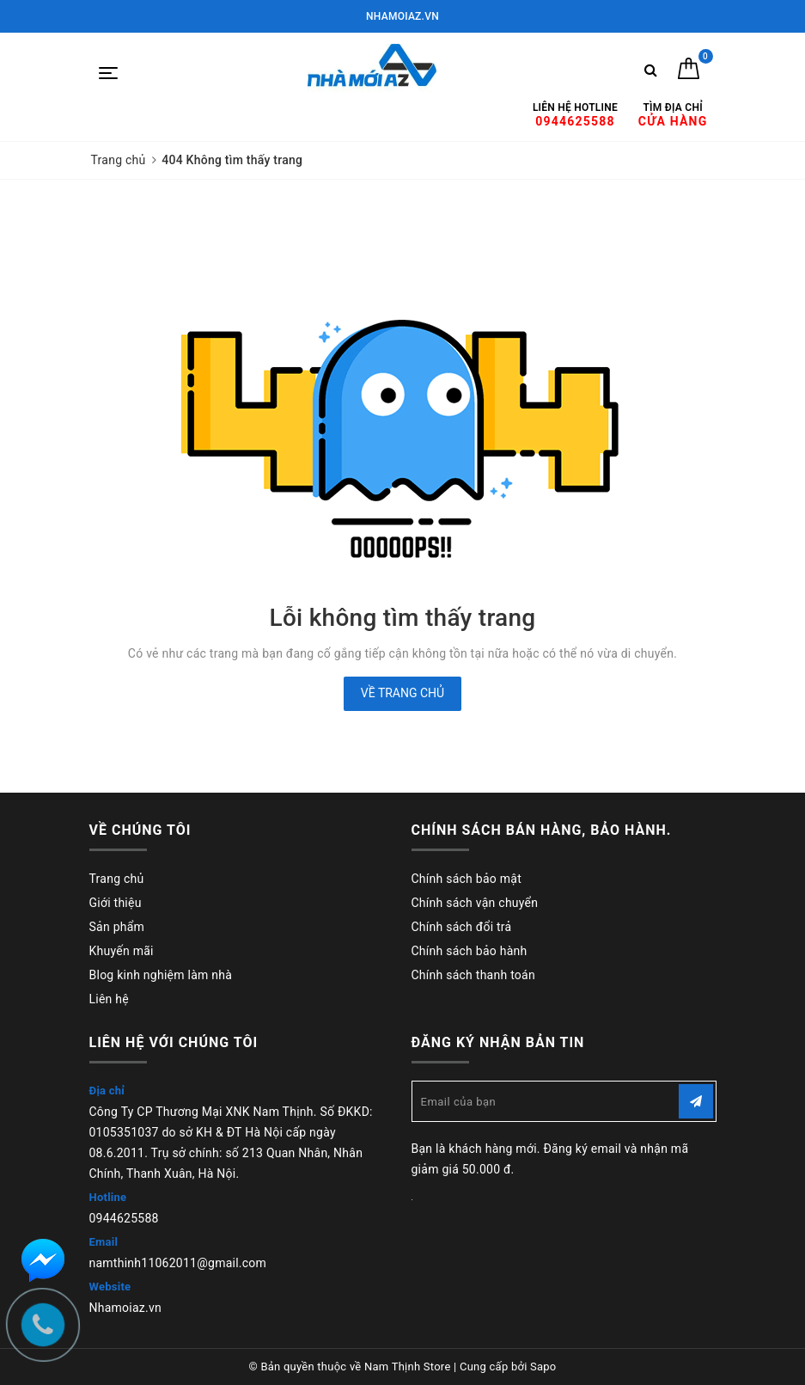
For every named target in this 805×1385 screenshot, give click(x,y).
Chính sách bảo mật (466, 879)
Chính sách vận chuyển (475, 903)
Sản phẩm (117, 927)
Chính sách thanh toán (473, 975)
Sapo (543, 1366)
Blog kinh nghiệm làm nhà (161, 975)
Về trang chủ (402, 693)
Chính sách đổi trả (462, 927)
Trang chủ (116, 879)
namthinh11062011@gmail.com (178, 1263)
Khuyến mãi (121, 951)
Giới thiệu (115, 903)
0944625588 (124, 1218)
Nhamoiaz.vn (125, 1308)
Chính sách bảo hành (470, 951)
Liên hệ (109, 999)
